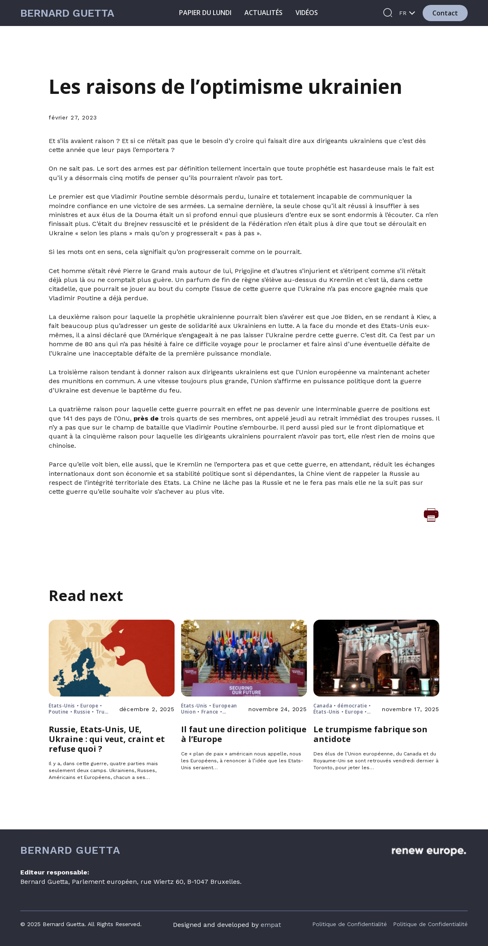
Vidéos (307, 12)
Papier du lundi (205, 12)
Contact (445, 13)
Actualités (263, 12)
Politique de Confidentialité (349, 924)
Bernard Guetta (67, 13)
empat (271, 925)
